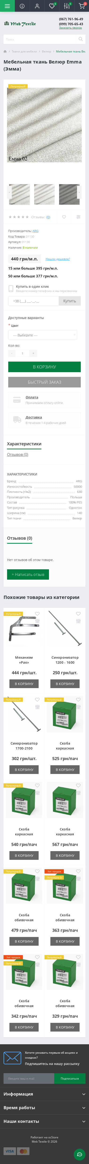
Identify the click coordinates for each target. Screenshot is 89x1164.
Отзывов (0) (17, 454)
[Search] (80, 39)
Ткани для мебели (24, 51)
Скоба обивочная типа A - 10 (65, 920)
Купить (69, 300)
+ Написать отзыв (28, 574)
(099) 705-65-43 (71, 24)
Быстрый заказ (44, 382)
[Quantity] (22, 353)
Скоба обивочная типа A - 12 (24, 1006)
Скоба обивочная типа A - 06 (24, 920)
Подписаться (70, 1078)
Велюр (46, 51)
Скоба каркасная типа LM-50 (65, 834)
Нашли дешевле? (58, 259)
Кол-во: (14, 345)
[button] (37, 6)
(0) (48, 217)
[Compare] (78, 216)
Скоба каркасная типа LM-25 (65, 748)
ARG (35, 231)
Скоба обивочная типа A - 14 (65, 1006)
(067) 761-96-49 (71, 19)
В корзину (44, 367)
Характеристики (24, 443)
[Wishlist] (64, 216)
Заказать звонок (70, 28)
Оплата (32, 397)
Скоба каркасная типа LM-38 (24, 834)
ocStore (53, 1137)
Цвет (13, 325)
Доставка (34, 417)
